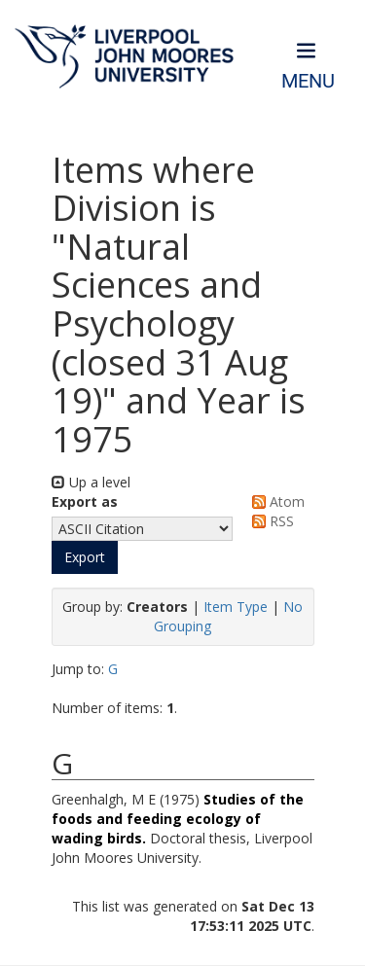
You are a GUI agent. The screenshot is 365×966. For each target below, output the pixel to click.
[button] (85, 557)
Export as (85, 501)
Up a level (91, 482)
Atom (275, 501)
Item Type (235, 606)
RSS (269, 521)
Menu (308, 81)
